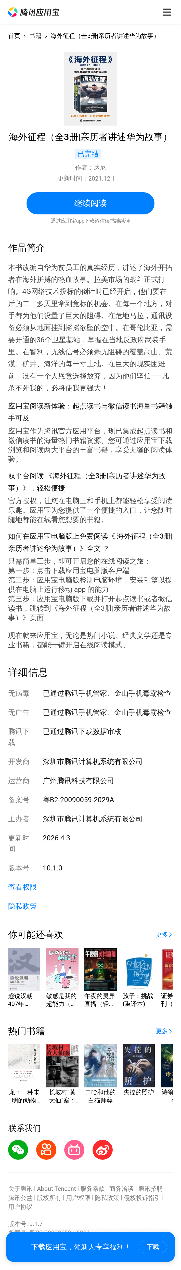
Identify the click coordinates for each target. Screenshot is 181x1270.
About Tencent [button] (56, 1188)
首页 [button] (14, 35)
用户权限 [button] (78, 1197)
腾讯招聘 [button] (150, 1188)
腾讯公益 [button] (20, 1197)
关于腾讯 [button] (20, 1188)
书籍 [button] (35, 35)
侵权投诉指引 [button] (142, 1197)
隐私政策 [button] (22, 906)
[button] (33, 12)
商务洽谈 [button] (121, 1188)
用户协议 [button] (20, 1206)
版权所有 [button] (49, 1197)
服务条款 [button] (92, 1188)
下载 (153, 1247)
